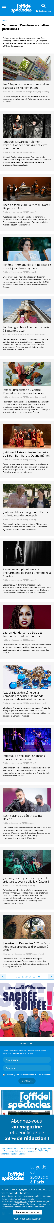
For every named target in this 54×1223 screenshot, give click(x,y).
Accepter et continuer (27, 1212)
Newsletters (32, 1151)
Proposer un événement (14, 1151)
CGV (40, 1151)
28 (30, 976)
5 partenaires (20, 1201)
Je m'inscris (27, 1081)
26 (23, 976)
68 (39, 976)
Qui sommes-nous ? (10, 1148)
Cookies (22, 1153)
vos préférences (18, 1204)
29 (34, 976)
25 (19, 976)
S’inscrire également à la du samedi (28, 1074)
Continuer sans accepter (27, 1218)
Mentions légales (9, 1153)
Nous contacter (27, 1148)
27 (26, 976)
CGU (46, 1151)
